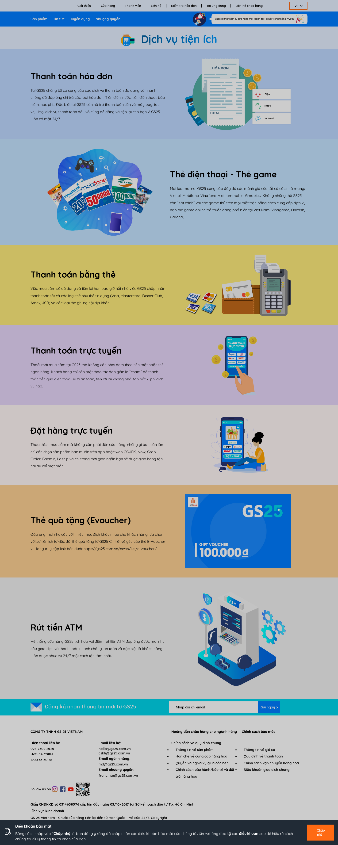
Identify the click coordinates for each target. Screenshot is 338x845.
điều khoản (248, 833)
